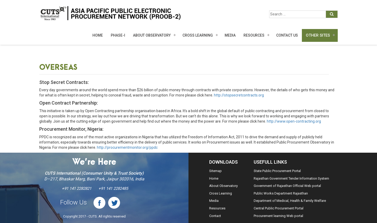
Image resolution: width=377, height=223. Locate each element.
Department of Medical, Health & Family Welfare (290, 201)
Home (97, 35)
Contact (215, 216)
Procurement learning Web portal (278, 216)
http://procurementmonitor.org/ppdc (127, 147)
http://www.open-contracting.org (294, 121)
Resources (253, 35)
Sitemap (215, 171)
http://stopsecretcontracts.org (239, 95)
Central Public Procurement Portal (278, 208)
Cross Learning (197, 35)
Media (214, 201)
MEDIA (230, 35)
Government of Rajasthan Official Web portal (287, 186)
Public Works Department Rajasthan (281, 193)
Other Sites (318, 35)
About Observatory (152, 35)
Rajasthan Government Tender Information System (291, 178)
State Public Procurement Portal (277, 171)
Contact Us (287, 35)
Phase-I (118, 35)
